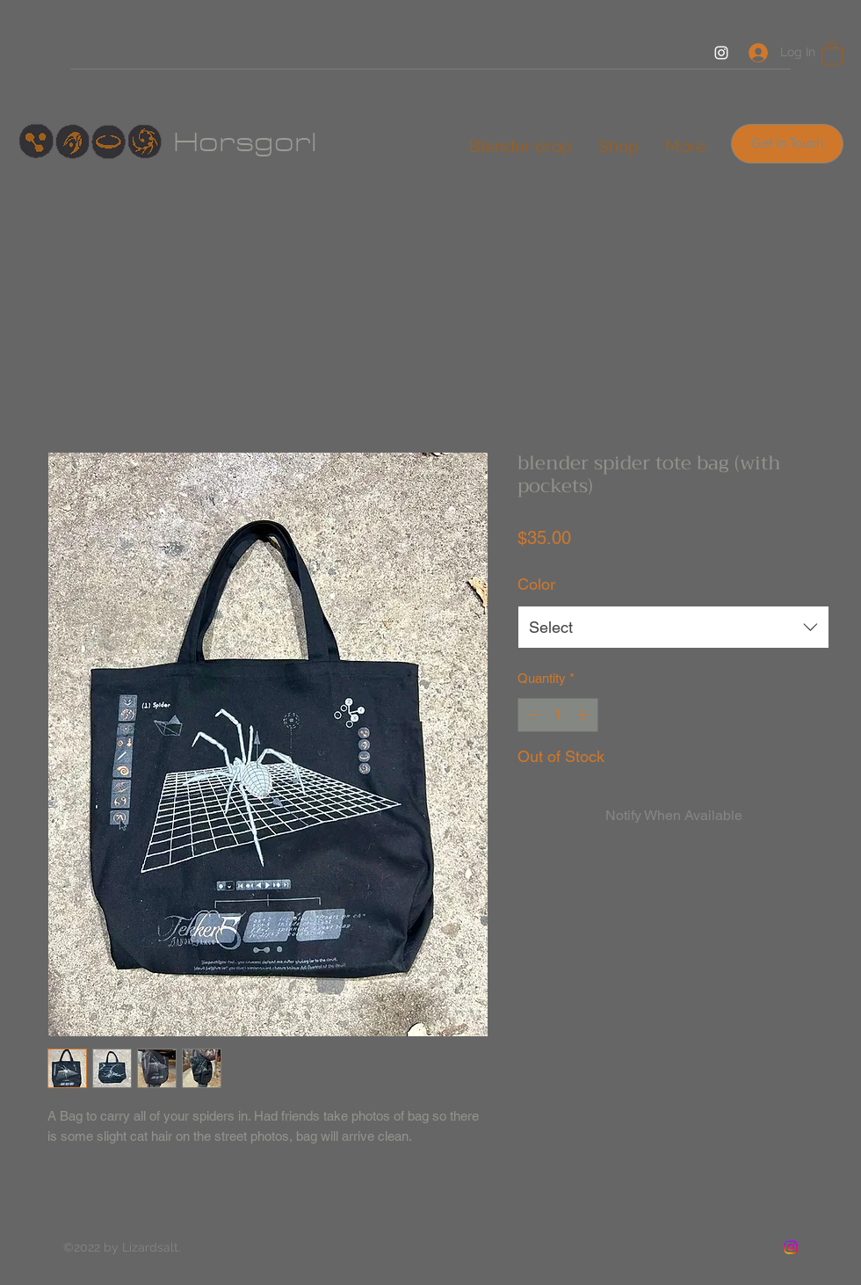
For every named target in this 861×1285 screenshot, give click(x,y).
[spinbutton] (558, 715)
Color (536, 584)
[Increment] (585, 715)
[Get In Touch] (787, 143)
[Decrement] (532, 715)
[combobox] (673, 628)
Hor (204, 142)
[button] (832, 52)
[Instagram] (721, 53)
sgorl (276, 142)
